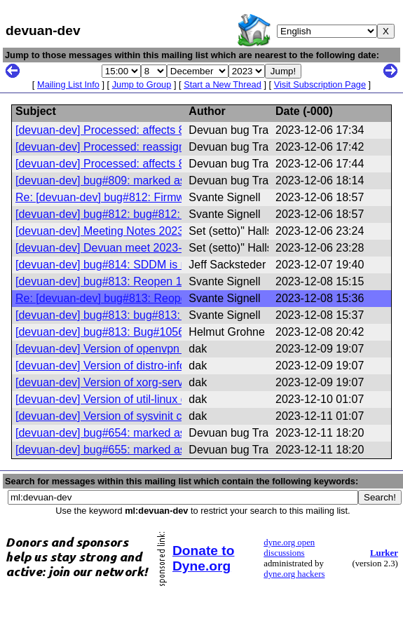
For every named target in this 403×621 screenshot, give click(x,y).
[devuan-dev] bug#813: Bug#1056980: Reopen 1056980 (155, 332)
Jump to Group (142, 84)
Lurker (384, 553)
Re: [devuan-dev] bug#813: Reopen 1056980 (127, 298)
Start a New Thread (222, 84)
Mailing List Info (68, 84)
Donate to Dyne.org (203, 558)
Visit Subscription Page (320, 84)
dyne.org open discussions (289, 548)
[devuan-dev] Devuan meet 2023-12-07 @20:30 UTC (147, 248)
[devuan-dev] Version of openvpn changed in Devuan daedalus (171, 349)
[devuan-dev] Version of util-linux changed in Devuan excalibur (170, 399)
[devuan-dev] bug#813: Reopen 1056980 (117, 281)
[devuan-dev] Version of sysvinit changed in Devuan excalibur (168, 416)
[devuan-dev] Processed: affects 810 (106, 164)
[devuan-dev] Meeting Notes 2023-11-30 (115, 231)
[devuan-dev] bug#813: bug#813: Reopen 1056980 (142, 315)
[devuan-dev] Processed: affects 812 (106, 130)
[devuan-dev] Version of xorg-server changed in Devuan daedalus (178, 382)
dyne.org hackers (294, 574)
